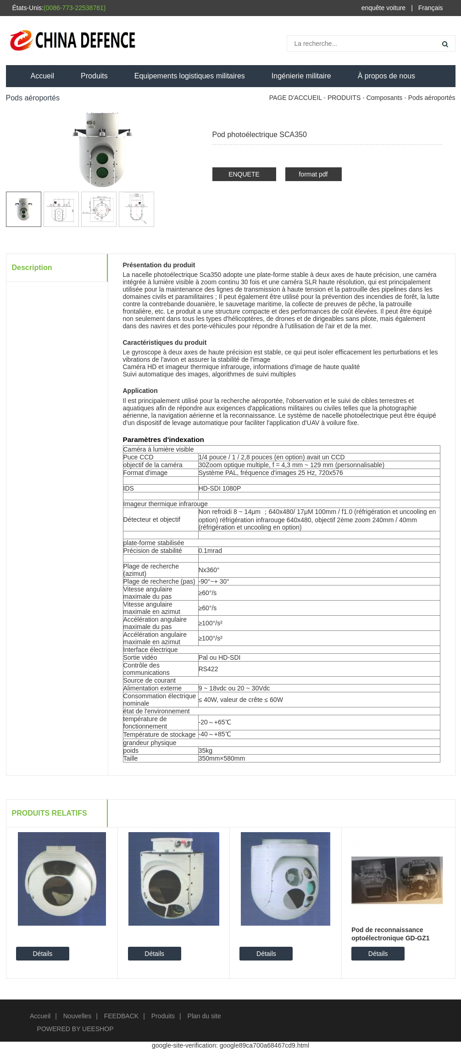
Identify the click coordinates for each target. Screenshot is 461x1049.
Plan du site (204, 1016)
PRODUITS (344, 97)
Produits (94, 76)
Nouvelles (77, 1016)
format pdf (313, 174)
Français (430, 7)
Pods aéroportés (431, 97)
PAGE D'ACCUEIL (295, 97)
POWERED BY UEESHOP (75, 1028)
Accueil (43, 76)
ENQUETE (244, 174)
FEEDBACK (121, 1016)
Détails (42, 953)
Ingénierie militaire (301, 76)
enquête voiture (383, 7)
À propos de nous (386, 76)
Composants (385, 97)
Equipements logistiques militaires (189, 76)
